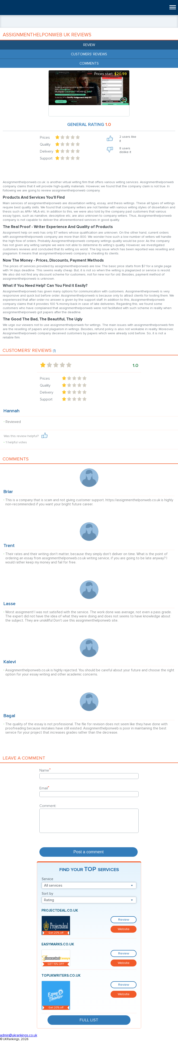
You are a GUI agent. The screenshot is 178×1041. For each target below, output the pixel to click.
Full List (88, 1019)
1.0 (135, 365)
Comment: (47, 805)
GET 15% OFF (56, 964)
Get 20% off (55, 933)
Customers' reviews (89, 54)
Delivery (46, 151)
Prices (45, 137)
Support (46, 158)
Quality (45, 144)
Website (124, 929)
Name (45, 770)
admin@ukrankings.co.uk (18, 1035)
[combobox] (89, 885)
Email (44, 788)
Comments (89, 63)
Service (47, 879)
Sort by (47, 893)
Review (89, 45)
